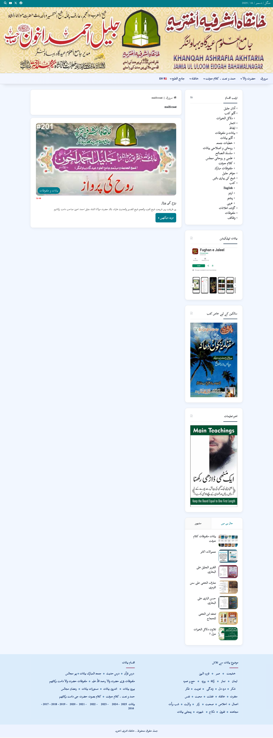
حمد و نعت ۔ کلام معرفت (220, 78)
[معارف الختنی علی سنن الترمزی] (227, 587)
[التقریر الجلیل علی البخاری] (227, 572)
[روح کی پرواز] (106, 159)
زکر (198, 705)
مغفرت (233, 697)
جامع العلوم (178, 78)
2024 (114, 705)
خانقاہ (195, 78)
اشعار (232, 123)
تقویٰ (222, 713)
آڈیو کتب (229, 113)
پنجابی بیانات (184, 713)
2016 (131, 709)
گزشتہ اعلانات (227, 208)
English (228, 188)
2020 (72, 705)
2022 (92, 705)
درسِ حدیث (112, 674)
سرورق (264, 78)
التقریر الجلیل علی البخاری (206, 570)
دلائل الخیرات (224, 118)
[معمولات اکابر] (227, 556)
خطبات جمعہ (224, 143)
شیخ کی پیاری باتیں (224, 178)
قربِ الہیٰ (204, 674)
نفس (187, 697)
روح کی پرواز (168, 202)
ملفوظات (230, 213)
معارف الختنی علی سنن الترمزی (205, 585)
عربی (230, 203)
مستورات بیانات (90, 690)
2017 (46, 705)
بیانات (128, 705)
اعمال (235, 705)
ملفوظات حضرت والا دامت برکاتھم (68, 682)
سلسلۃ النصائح (224, 153)
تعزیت (197, 690)
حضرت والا (249, 78)
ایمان (235, 682)
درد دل (222, 690)
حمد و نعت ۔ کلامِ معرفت (120, 697)
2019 (62, 705)
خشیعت (231, 674)
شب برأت (174, 705)
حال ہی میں (227, 523)
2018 (54, 705)
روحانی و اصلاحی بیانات (218, 148)
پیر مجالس (71, 674)
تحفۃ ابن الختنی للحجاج (207, 616)
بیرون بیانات (129, 690)
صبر (218, 674)
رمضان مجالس (69, 690)
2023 (103, 705)
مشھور (198, 523)
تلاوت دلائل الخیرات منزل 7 (204, 632)
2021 (82, 705)
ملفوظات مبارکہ (223, 168)
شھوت (200, 713)
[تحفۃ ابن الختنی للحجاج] (227, 618)
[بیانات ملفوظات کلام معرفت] (227, 541)
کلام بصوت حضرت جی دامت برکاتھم (80, 697)
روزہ (204, 682)
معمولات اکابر (208, 552)
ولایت (187, 705)
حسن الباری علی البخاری (206, 601)
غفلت (210, 697)
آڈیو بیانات (226, 138)
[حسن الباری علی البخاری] (227, 603)
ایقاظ (232, 128)
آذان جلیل (229, 108)
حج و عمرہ (189, 682)
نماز (223, 682)
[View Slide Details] (213, 271)
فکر (187, 690)
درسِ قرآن (129, 674)
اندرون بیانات (110, 690)
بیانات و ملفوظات (225, 133)
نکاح (212, 713)
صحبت (209, 705)
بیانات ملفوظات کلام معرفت (204, 539)
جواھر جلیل (228, 173)
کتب (232, 183)
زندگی (209, 690)
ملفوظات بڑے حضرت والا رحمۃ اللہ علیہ (113, 682)
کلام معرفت (226, 163)
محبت (198, 697)
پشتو (230, 198)
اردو (230, 193)
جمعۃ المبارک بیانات (90, 674)
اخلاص (223, 705)
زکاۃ (213, 682)
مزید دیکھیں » (166, 218)
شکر (233, 690)
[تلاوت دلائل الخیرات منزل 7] (227, 634)
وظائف (231, 217)
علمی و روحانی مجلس (219, 158)
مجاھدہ (234, 713)
